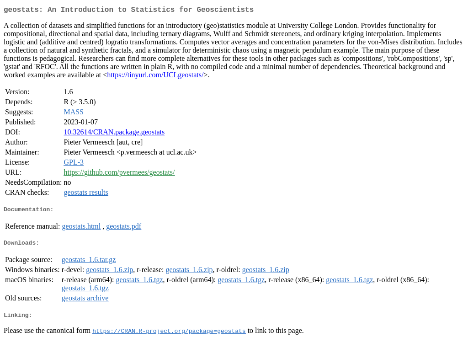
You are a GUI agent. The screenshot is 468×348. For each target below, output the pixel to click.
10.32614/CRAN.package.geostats (114, 134)
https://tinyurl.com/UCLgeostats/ (155, 76)
